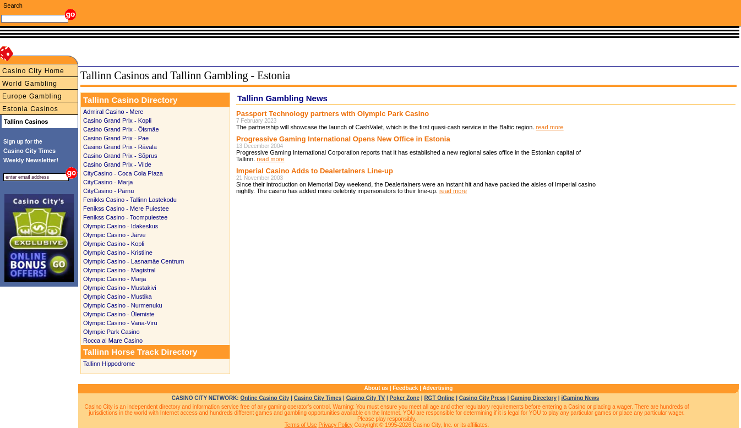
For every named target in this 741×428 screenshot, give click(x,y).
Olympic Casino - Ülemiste (119, 314)
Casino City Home (33, 71)
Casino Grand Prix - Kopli (117, 120)
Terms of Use (301, 425)
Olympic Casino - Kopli (113, 243)
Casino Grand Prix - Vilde (117, 164)
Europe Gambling (32, 96)
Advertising (437, 388)
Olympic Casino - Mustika (117, 296)
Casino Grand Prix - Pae (116, 138)
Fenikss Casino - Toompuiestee (125, 217)
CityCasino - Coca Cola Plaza (123, 173)
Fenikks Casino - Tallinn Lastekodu (130, 199)
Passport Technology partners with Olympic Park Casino (332, 113)
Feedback (405, 388)
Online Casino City (264, 398)
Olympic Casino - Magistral (119, 270)
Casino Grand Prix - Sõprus (120, 155)
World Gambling (29, 83)
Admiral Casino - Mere (113, 111)
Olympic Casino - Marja (114, 279)
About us (376, 388)
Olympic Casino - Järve (114, 235)
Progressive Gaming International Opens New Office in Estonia (343, 139)
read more (550, 127)
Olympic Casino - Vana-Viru (120, 323)
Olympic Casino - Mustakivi (119, 287)
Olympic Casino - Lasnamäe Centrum (133, 261)
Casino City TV (365, 398)
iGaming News (580, 398)
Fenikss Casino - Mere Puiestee (126, 208)
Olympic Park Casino (111, 331)
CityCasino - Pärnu (108, 191)
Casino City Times (318, 398)
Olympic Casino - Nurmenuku (122, 305)
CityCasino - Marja (108, 182)
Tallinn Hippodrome (109, 363)
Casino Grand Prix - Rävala (120, 147)
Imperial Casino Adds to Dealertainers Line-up (314, 171)
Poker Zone (404, 398)
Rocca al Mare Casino (113, 340)
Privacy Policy (335, 425)
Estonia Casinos (30, 109)
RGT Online (439, 398)
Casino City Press (482, 398)
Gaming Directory (533, 398)
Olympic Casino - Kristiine (117, 252)
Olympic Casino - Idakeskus (120, 226)
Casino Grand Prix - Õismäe (121, 129)
